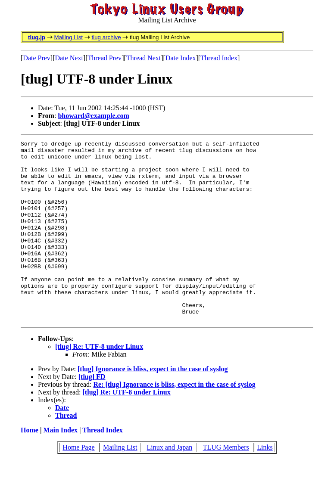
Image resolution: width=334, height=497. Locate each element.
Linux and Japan (170, 483)
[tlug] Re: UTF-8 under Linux (99, 382)
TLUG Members (226, 483)
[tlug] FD (92, 412)
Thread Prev (104, 58)
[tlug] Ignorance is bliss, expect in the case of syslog (153, 405)
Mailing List (68, 37)
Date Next (69, 58)
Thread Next (143, 58)
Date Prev (36, 58)
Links (264, 483)
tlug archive (106, 37)
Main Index (60, 466)
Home (29, 466)
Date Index (180, 58)
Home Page (78, 483)
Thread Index (218, 58)
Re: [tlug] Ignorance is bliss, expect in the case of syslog (174, 420)
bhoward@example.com (93, 115)
